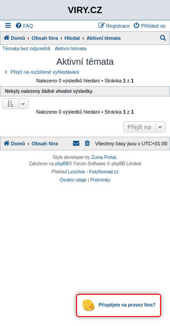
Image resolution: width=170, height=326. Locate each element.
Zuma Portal (103, 157)
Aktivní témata (71, 48)
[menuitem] (24, 25)
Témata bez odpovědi (26, 48)
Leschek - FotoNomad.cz (93, 171)
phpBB (62, 163)
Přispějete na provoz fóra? (118, 305)
